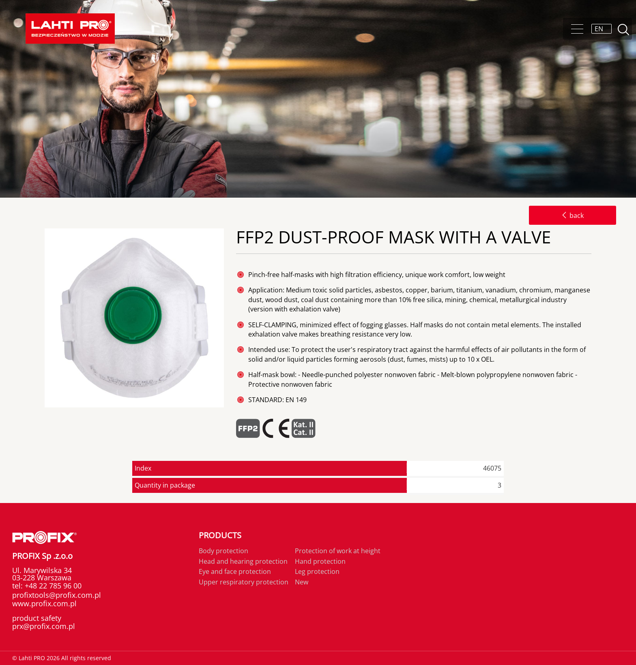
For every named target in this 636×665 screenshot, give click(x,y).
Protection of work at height (337, 550)
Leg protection (317, 571)
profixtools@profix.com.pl (56, 595)
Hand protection (320, 561)
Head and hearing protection (243, 561)
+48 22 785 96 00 (52, 585)
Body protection (223, 550)
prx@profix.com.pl (43, 626)
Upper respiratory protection (243, 582)
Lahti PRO (70, 28)
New (301, 582)
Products (220, 535)
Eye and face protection (235, 571)
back (572, 215)
